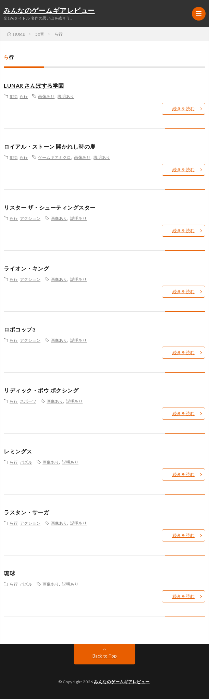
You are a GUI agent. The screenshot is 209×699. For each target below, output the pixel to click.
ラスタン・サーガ (26, 512)
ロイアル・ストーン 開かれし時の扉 (50, 146)
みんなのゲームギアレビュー (49, 11)
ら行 (24, 96)
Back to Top (105, 656)
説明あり (66, 96)
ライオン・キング (26, 268)
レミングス (18, 451)
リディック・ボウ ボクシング (41, 390)
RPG (13, 96)
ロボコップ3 (19, 329)
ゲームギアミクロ (54, 157)
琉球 (9, 573)
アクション (30, 218)
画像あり (46, 96)
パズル (26, 462)
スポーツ (28, 401)
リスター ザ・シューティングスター (50, 207)
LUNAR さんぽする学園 (34, 85)
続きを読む (183, 108)
